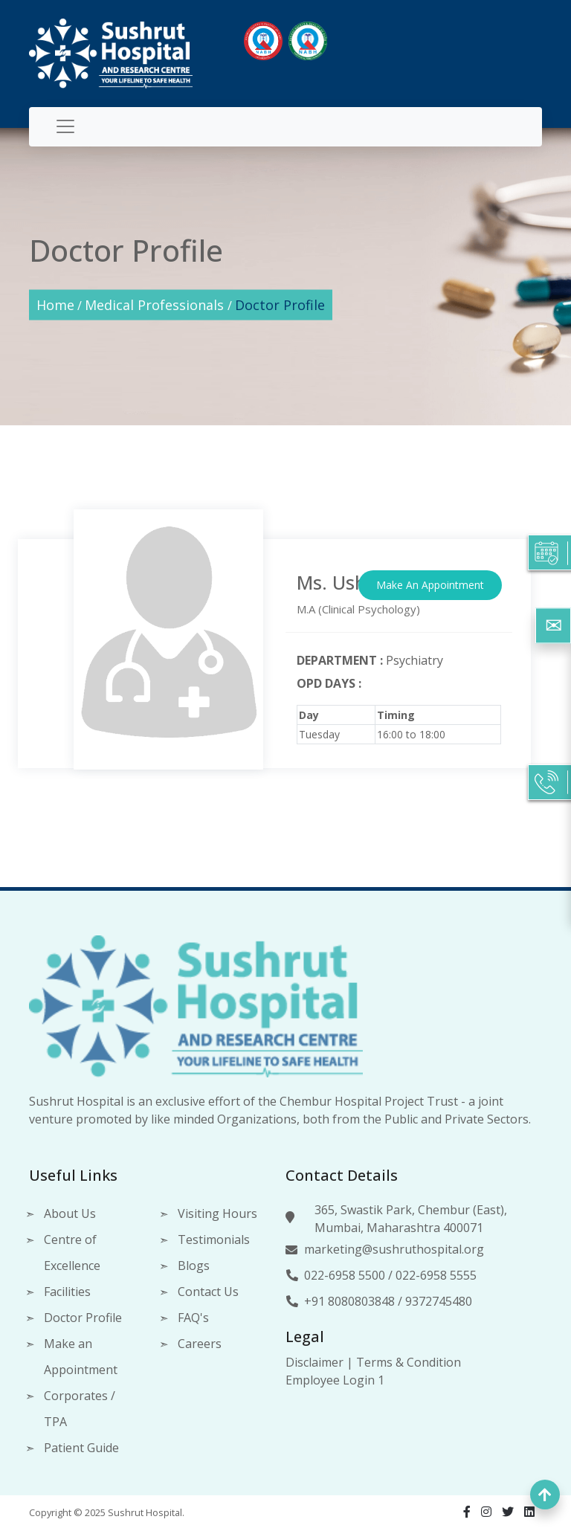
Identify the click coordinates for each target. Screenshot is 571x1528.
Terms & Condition (408, 1362)
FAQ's (193, 1317)
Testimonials (214, 1239)
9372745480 (438, 1301)
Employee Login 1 (335, 1380)
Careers (200, 1343)
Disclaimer (314, 1362)
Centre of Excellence (72, 1252)
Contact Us (208, 1291)
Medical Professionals (156, 304)
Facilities (67, 1291)
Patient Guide (81, 1448)
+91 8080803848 (349, 1301)
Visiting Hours (217, 1213)
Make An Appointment (430, 585)
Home (55, 304)
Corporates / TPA (79, 1408)
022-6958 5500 (344, 1275)
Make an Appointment (80, 1356)
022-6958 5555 (436, 1275)
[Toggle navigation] (65, 126)
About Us (70, 1213)
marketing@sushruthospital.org (394, 1249)
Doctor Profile (280, 304)
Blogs (194, 1265)
